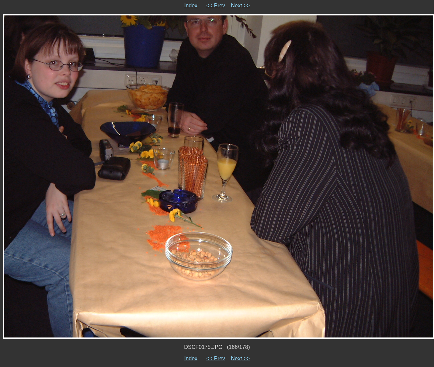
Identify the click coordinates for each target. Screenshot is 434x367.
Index (190, 5)
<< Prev (215, 5)
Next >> (240, 5)
